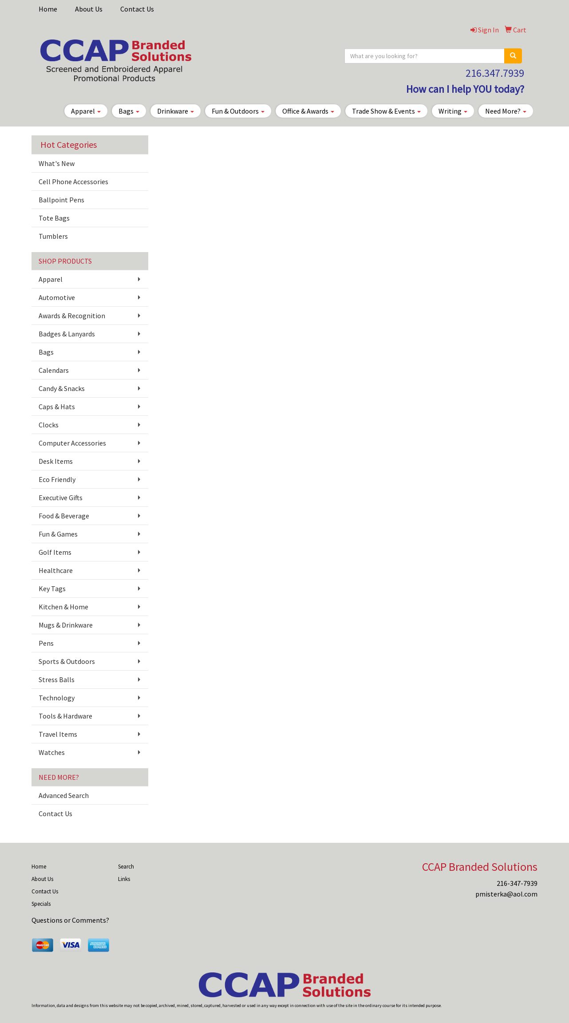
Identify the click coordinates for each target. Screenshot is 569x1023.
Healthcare (56, 570)
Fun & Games (58, 533)
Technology (57, 697)
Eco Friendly (57, 479)
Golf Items (55, 552)
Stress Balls (57, 679)
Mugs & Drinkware (66, 624)
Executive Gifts (61, 497)
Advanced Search (64, 795)
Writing (453, 111)
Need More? (505, 111)
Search (126, 866)
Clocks (49, 424)
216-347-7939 (517, 883)
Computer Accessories (72, 442)
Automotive (57, 297)
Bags (129, 111)
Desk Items (56, 461)
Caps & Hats (57, 406)
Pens (46, 643)
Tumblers (53, 236)
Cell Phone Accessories (73, 181)
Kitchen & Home (63, 606)
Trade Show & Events (386, 111)
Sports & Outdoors (67, 661)
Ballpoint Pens (61, 199)
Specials (41, 904)
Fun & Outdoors (238, 111)
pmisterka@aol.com (506, 893)
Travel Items (58, 734)
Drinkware (175, 111)
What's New (57, 163)
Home (48, 8)
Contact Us (137, 8)
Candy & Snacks (62, 388)
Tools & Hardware (65, 715)
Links (124, 879)
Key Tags (52, 588)
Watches (52, 752)
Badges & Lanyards (67, 333)
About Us (89, 8)
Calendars (54, 370)
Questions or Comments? (70, 920)
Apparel (86, 111)
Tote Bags (54, 217)
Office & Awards (308, 111)
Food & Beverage (64, 515)
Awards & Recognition (72, 315)
